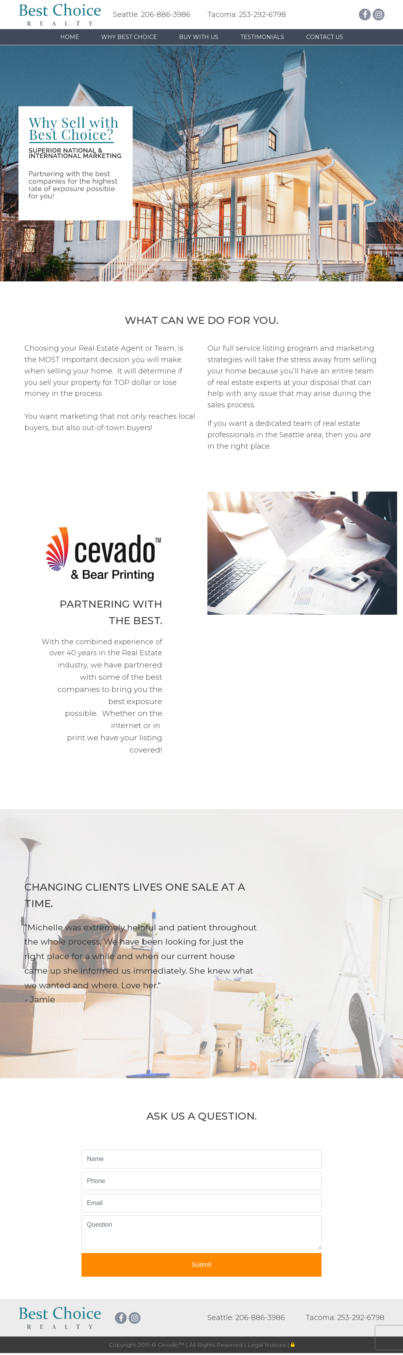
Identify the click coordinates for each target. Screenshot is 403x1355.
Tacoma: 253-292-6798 (246, 14)
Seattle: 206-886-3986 (151, 14)
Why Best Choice (129, 37)
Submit (201, 1264)
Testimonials (262, 37)
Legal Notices (267, 1344)
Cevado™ (172, 1344)
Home (69, 37)
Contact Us (324, 37)
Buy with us (198, 37)
